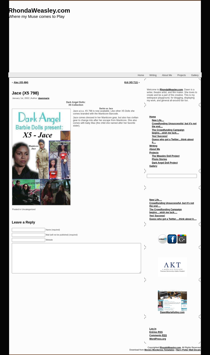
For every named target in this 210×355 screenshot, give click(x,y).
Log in (152, 328)
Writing (153, 146)
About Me (154, 149)
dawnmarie (43, 98)
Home (152, 116)
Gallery (153, 166)
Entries (156, 332)
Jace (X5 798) (25, 93)
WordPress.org (157, 339)
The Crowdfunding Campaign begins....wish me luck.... (168, 131)
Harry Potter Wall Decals (188, 350)
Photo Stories (159, 159)
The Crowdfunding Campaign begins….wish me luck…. (165, 211)
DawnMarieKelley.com (172, 311)
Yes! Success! (160, 136)
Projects (153, 152)
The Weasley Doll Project (166, 156)
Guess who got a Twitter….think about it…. (173, 219)
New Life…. (155, 199)
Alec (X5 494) (21, 82)
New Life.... (158, 120)
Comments (158, 335)
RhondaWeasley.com (39, 10)
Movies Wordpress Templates (159, 350)
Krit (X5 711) (131, 82)
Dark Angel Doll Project (165, 162)
